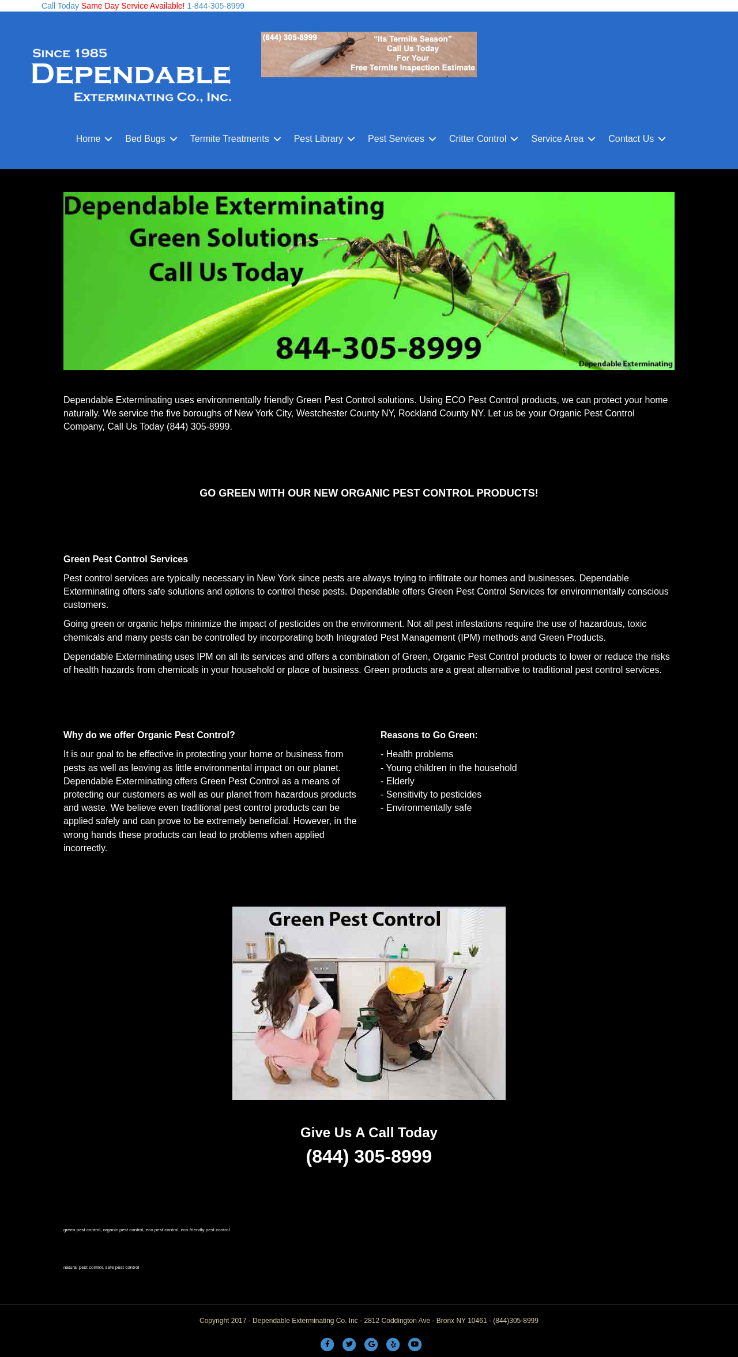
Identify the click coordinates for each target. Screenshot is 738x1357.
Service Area (557, 139)
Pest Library (318, 139)
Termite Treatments (229, 139)
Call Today (60, 5)
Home (88, 139)
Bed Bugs (145, 139)
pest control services (617, 670)
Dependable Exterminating (117, 400)
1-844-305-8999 (215, 5)
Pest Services (396, 139)
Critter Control (478, 139)
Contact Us (631, 139)
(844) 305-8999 (198, 426)
